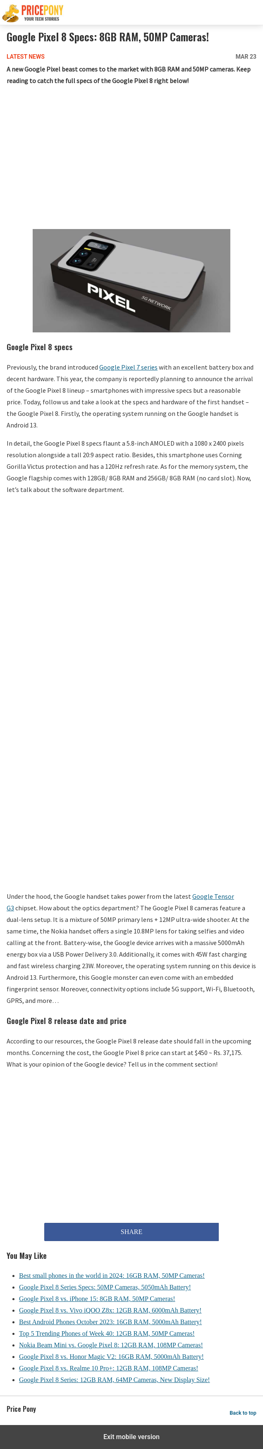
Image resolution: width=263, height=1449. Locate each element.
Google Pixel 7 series (128, 367)
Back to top (243, 1413)
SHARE (131, 1231)
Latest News (26, 56)
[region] (131, 159)
